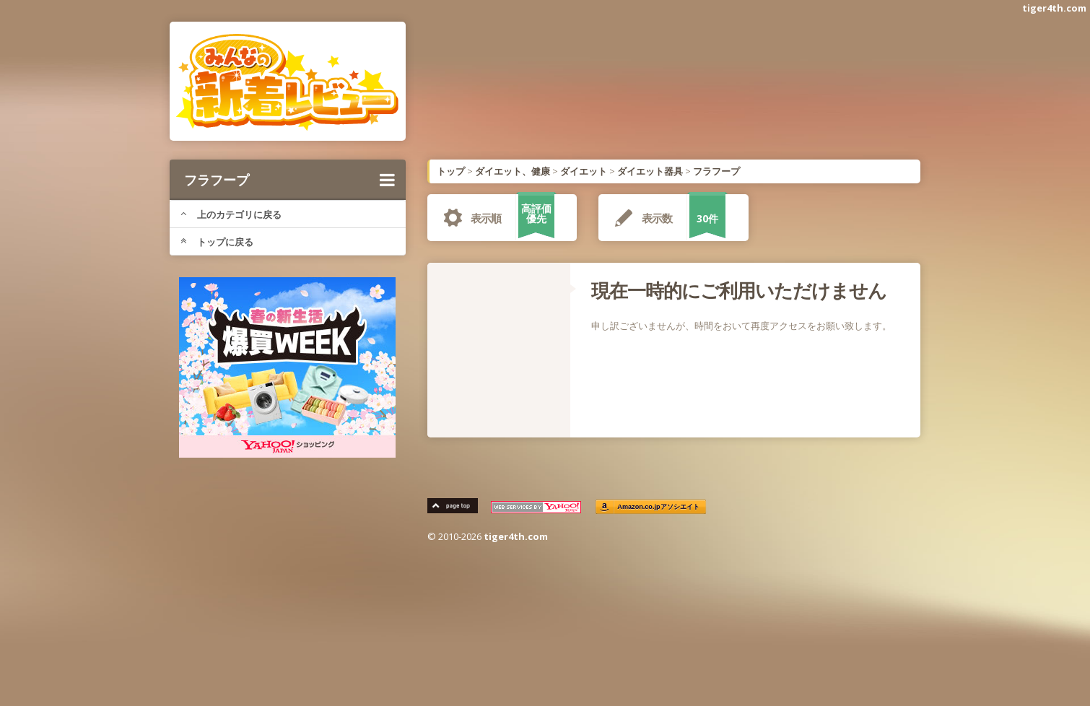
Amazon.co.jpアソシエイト (659, 507)
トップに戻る (216, 241)
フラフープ (289, 179)
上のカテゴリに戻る (231, 214)
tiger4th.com (1054, 7)
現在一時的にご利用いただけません (738, 290)
